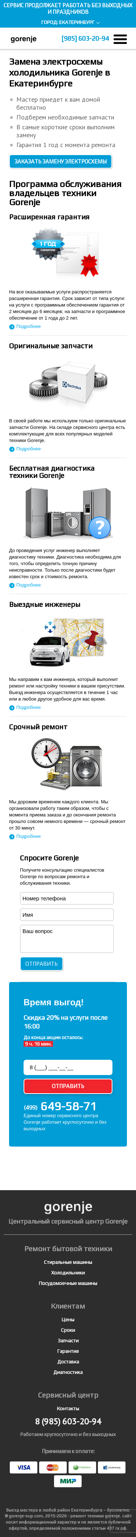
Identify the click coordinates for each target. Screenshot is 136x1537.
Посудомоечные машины (68, 1283)
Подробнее (28, 326)
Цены (68, 1319)
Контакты (68, 1408)
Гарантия (68, 1351)
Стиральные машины (68, 1262)
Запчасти (68, 1340)
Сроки (68, 1330)
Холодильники (68, 1273)
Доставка (68, 1361)
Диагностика (68, 1372)
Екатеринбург (77, 22)
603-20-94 (85, 38)
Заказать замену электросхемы (61, 161)
